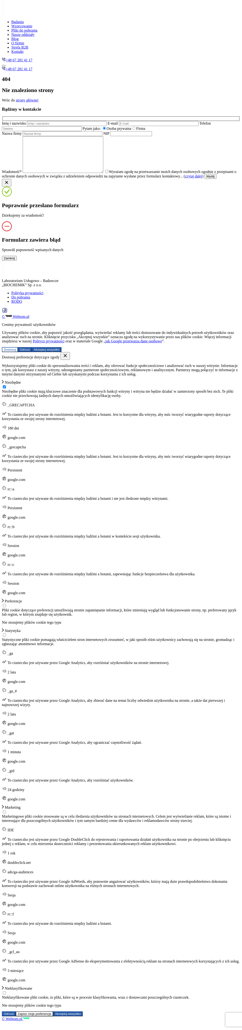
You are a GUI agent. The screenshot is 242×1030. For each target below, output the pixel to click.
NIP (127, 133)
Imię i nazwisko (55, 123)
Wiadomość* (58, 179)
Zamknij (9, 265)
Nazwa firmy (52, 133)
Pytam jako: (91, 128)
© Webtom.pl (15, 324)
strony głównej (27, 100)
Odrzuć (25, 356)
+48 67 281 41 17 (17, 60)
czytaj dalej (213, 183)
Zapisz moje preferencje (34, 1021)
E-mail (153, 123)
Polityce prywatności (49, 348)
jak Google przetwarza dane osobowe (133, 348)
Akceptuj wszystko (47, 356)
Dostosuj (10, 356)
